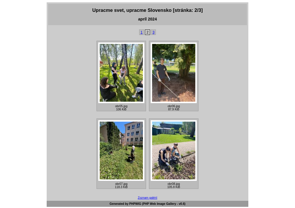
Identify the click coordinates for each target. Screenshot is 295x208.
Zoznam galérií (147, 197)
